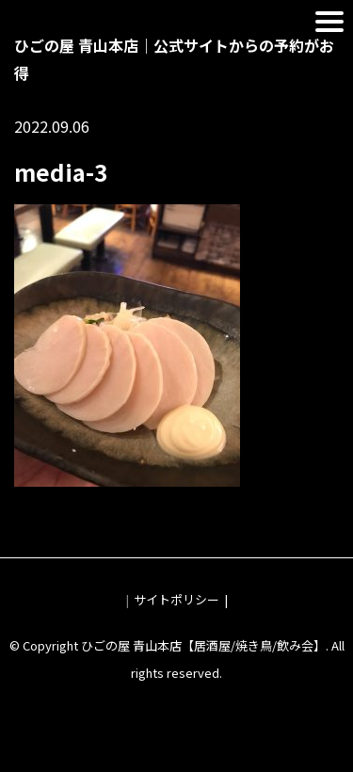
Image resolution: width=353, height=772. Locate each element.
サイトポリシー (176, 599)
